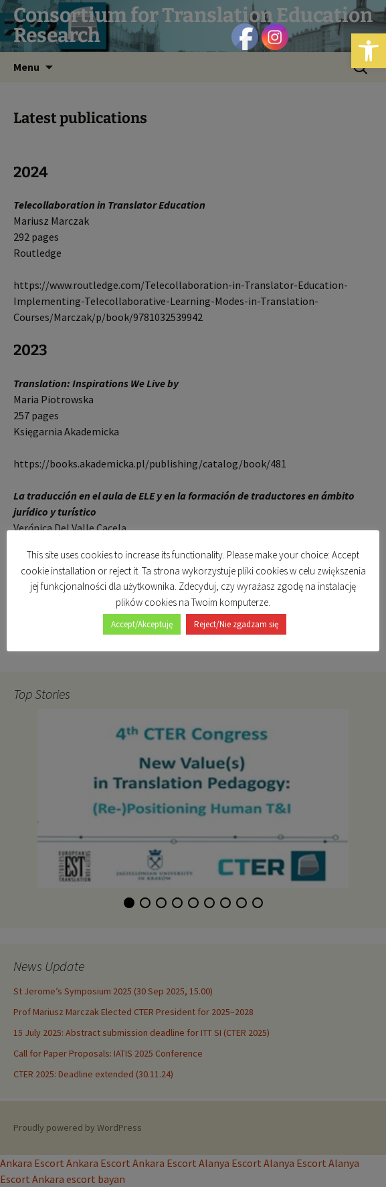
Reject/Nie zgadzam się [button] (236, 624)
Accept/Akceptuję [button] (142, 624)
